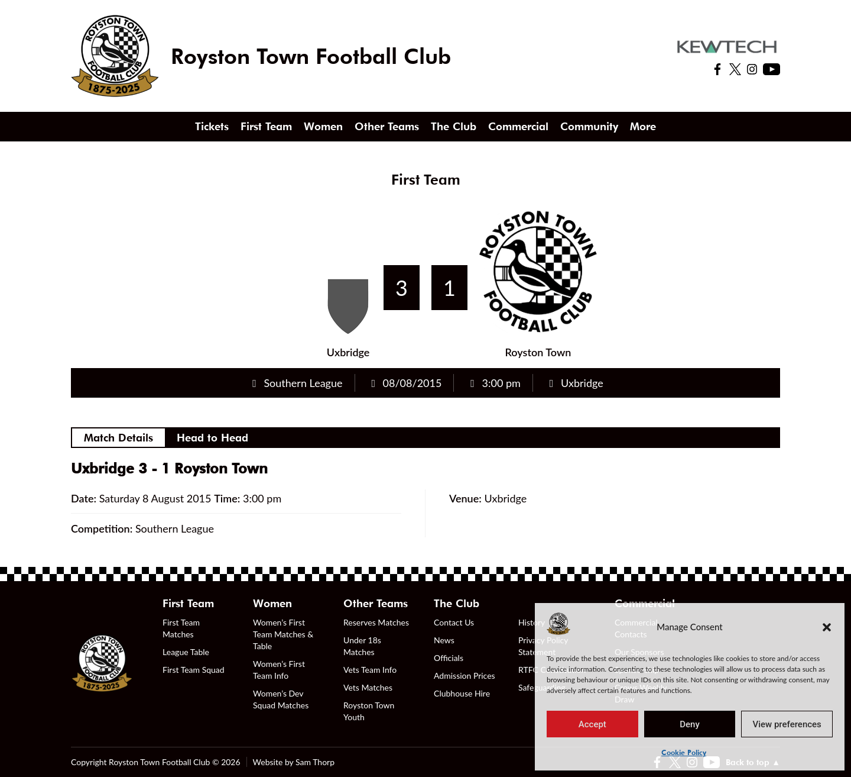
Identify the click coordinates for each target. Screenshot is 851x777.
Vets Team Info (370, 670)
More (643, 126)
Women (323, 126)
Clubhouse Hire (462, 693)
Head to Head (212, 437)
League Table (186, 652)
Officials (448, 658)
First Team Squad (194, 670)
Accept (592, 724)
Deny (690, 724)
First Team (266, 126)
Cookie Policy (683, 752)
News (444, 640)
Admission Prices (464, 675)
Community (589, 126)
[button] (827, 627)
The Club (453, 126)
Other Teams (387, 126)
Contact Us (454, 622)
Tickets (212, 126)
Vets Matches (367, 687)
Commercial (518, 126)
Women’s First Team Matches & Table (283, 634)
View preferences (787, 724)
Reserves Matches (376, 622)
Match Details (118, 437)
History (531, 622)
